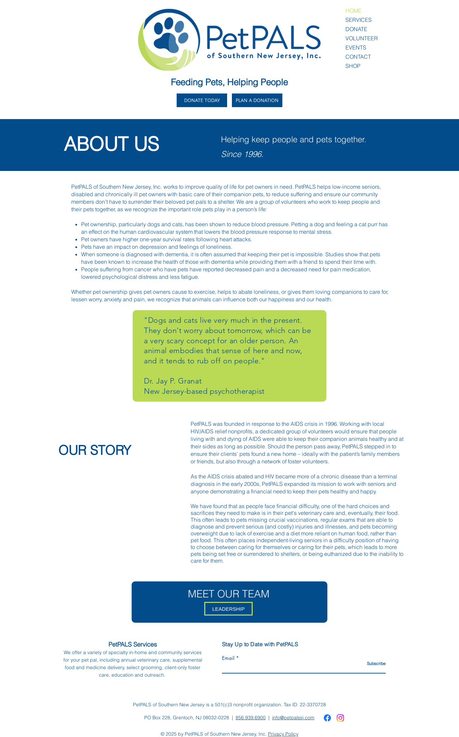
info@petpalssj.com (293, 717)
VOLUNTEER (361, 38)
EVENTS (355, 47)
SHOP (352, 65)
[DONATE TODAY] (202, 100)
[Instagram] (340, 718)
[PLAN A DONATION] (257, 100)
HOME (353, 10)
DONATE (356, 29)
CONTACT (358, 56)
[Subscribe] (368, 664)
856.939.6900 (251, 717)
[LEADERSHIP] (228, 609)
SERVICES (358, 19)
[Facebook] (327, 718)
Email (228, 658)
